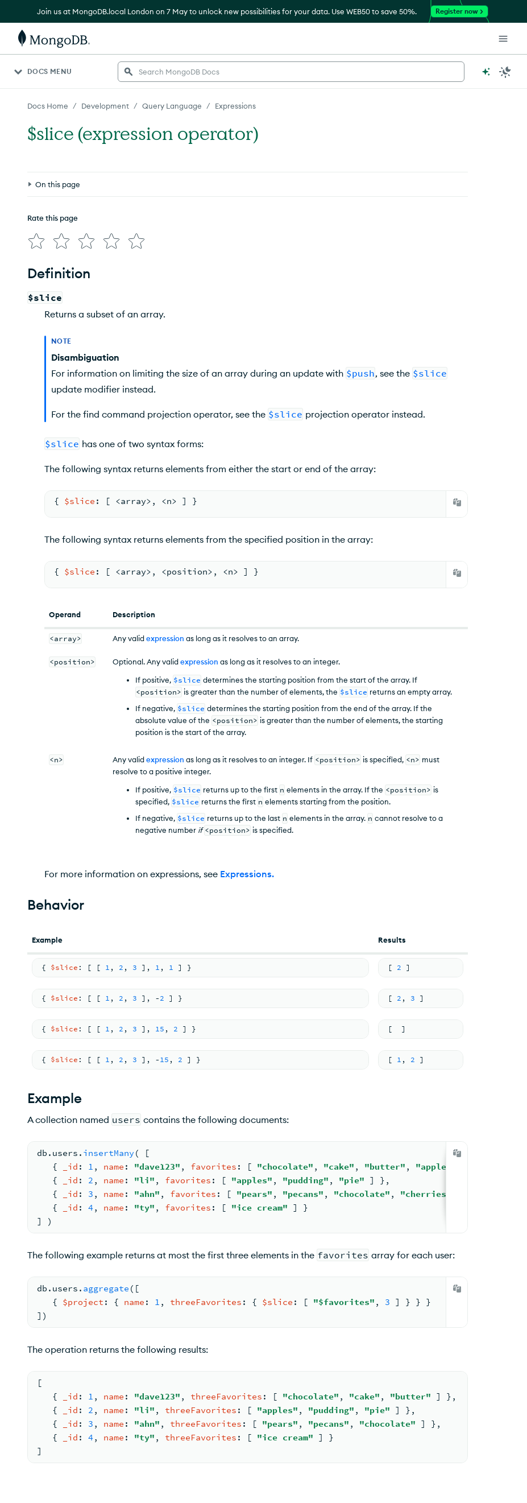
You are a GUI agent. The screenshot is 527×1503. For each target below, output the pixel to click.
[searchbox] (291, 71)
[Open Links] (503, 39)
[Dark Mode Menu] (505, 72)
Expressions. (247, 873)
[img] (36, 241)
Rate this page (52, 217)
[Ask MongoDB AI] (486, 72)
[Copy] (457, 502)
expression (165, 638)
